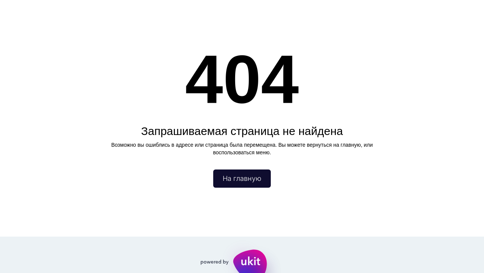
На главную (242, 178)
